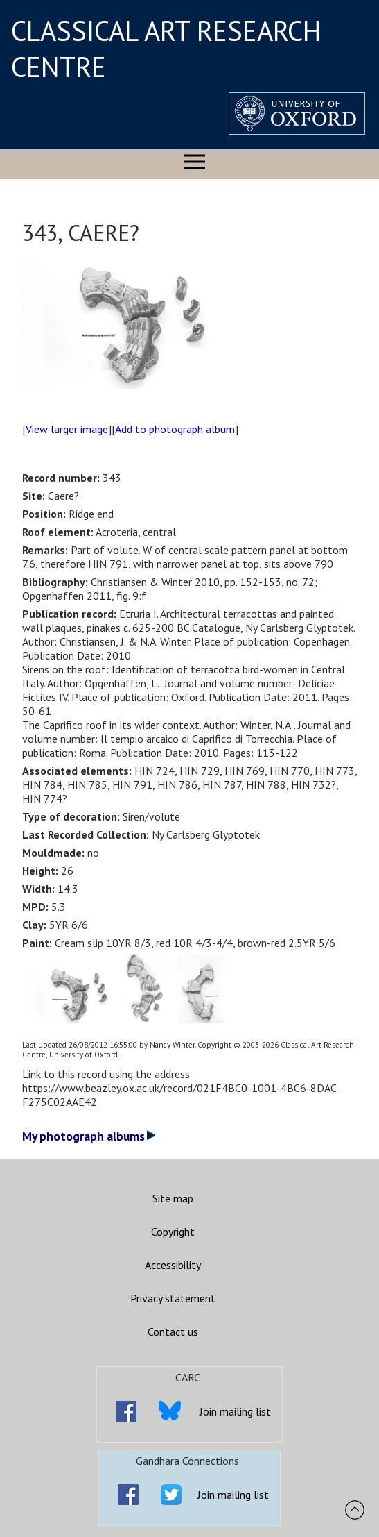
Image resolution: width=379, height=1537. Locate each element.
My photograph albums (89, 1136)
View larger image (67, 429)
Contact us (173, 1331)
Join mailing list (235, 1411)
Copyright (173, 1231)
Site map (172, 1198)
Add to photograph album (175, 429)
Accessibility (173, 1265)
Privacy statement (172, 1298)
